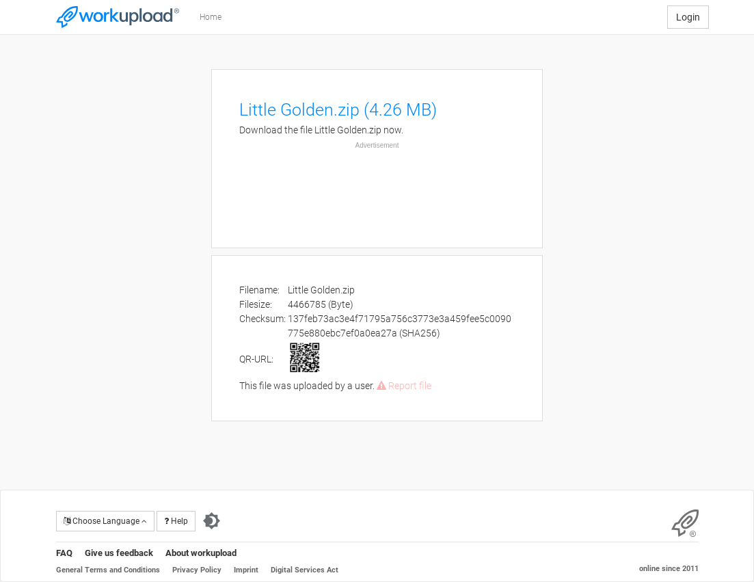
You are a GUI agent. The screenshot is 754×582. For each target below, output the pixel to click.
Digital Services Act (304, 570)
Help (176, 521)
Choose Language (105, 521)
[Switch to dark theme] (212, 521)
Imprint (246, 570)
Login (688, 17)
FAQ (64, 553)
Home (210, 17)
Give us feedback (119, 553)
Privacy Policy (196, 570)
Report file (404, 385)
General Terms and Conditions (108, 570)
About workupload (201, 553)
